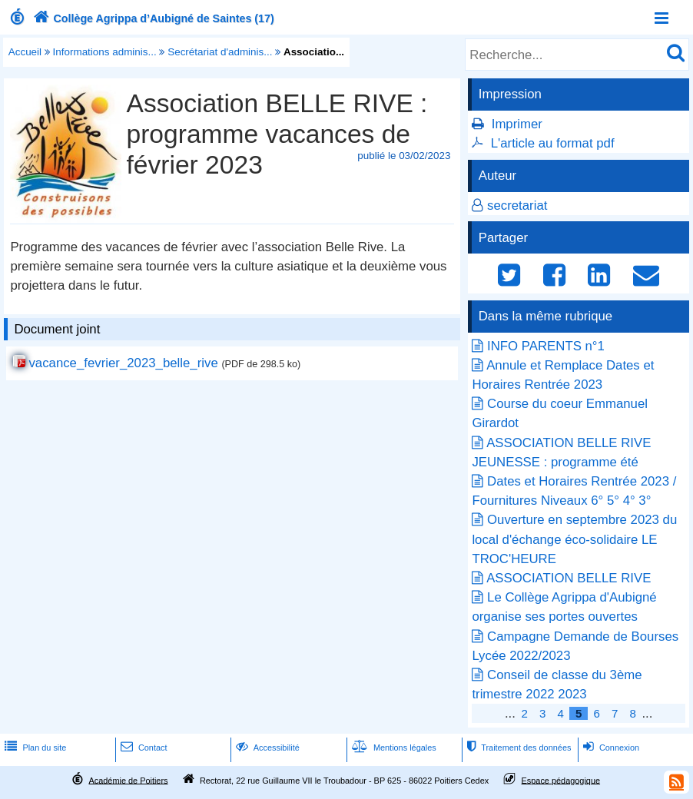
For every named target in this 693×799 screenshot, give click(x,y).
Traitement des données (517, 747)
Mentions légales (392, 747)
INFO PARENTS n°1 (546, 346)
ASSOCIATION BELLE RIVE (568, 578)
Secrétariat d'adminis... (219, 52)
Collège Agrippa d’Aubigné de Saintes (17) (152, 18)
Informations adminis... (105, 52)
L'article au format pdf (553, 143)
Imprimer (517, 124)
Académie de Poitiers (127, 779)
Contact (142, 747)
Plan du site (34, 747)
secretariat (517, 205)
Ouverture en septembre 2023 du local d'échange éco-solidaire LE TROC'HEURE (574, 538)
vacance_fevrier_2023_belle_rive (122, 363)
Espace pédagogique (561, 779)
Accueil (24, 52)
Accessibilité (266, 747)
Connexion (609, 747)
